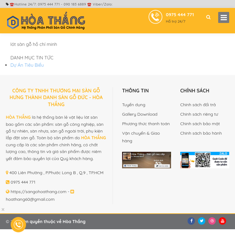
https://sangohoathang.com (39, 191)
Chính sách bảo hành (201, 133)
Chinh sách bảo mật (200, 123)
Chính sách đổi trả (198, 104)
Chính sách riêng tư (199, 114)
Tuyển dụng (133, 104)
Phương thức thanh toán (146, 123)
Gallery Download (140, 114)
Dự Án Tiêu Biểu (27, 65)
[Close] (3, 209)
